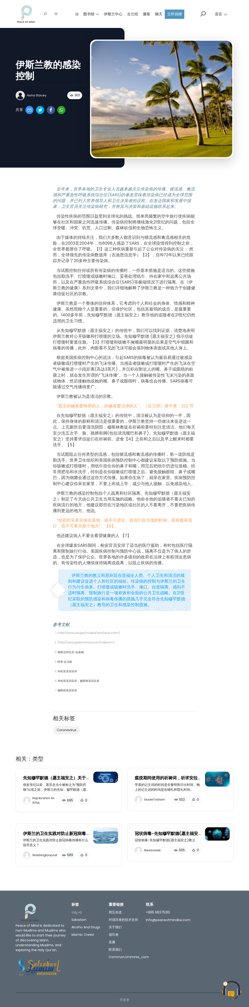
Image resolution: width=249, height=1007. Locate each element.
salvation (78, 919)
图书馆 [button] (91, 14)
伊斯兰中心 (113, 14)
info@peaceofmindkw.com (168, 920)
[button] (56, 14)
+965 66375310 (158, 912)
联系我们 (115, 949)
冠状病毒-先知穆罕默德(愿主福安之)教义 (166, 836)
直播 (112, 942)
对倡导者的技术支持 (123, 919)
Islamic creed (82, 934)
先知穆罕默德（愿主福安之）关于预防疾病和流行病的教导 (54, 780)
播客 (146, 14)
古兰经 (132, 14)
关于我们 (115, 927)
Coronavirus (66, 730)
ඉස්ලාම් (76, 912)
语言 (221, 14)
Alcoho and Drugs (85, 927)
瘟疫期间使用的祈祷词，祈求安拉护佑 (166, 780)
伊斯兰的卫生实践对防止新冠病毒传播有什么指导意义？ (54, 836)
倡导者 (113, 934)
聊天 (158, 14)
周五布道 (115, 912)
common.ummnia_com (129, 957)
